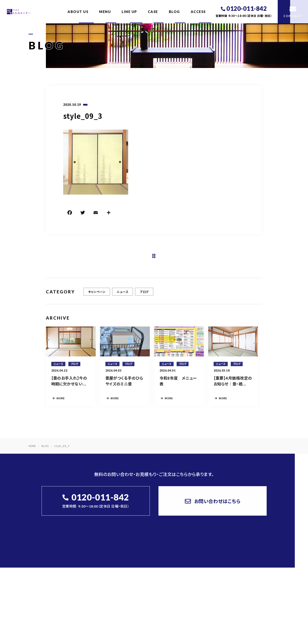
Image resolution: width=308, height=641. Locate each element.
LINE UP (129, 12)
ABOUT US (78, 12)
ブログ (144, 294)
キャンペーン (97, 294)
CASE (153, 12)
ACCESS (198, 12)
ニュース (122, 294)
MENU (105, 12)
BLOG (174, 12)
